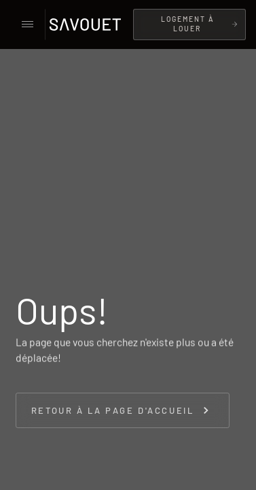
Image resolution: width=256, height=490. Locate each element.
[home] (89, 24)
